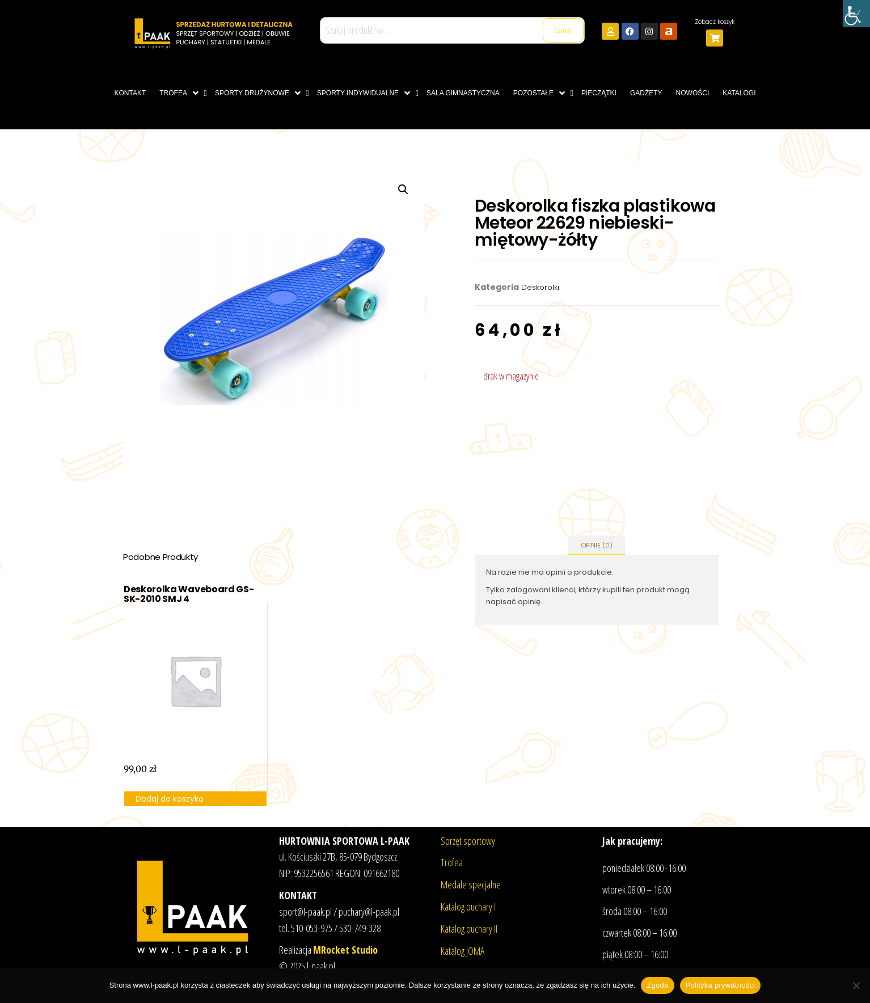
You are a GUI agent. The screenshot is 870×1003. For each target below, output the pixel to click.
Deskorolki (540, 287)
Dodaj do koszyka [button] (170, 798)
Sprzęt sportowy (468, 841)
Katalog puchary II (469, 928)
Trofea (452, 862)
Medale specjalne (471, 884)
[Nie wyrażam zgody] (855, 985)
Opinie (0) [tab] (597, 545)
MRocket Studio (345, 949)
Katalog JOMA (462, 951)
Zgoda (657, 985)
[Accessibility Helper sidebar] (856, 13)
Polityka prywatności (720, 985)
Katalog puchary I (468, 906)
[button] (403, 189)
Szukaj (563, 29)
